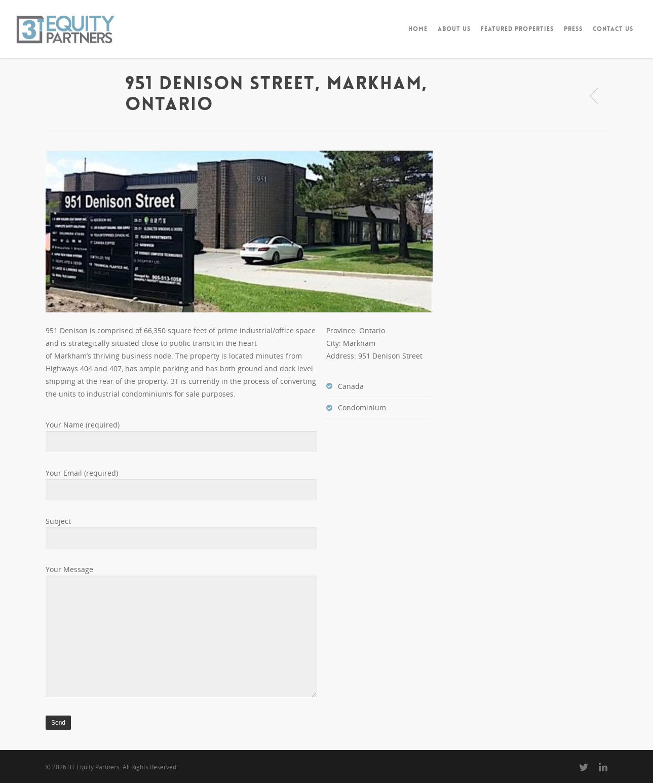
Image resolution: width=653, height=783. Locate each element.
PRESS (573, 29)
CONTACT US (613, 29)
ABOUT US (454, 29)
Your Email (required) (181, 484)
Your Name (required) (181, 436)
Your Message (181, 632)
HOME (418, 29)
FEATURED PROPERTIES (517, 29)
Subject (181, 532)
